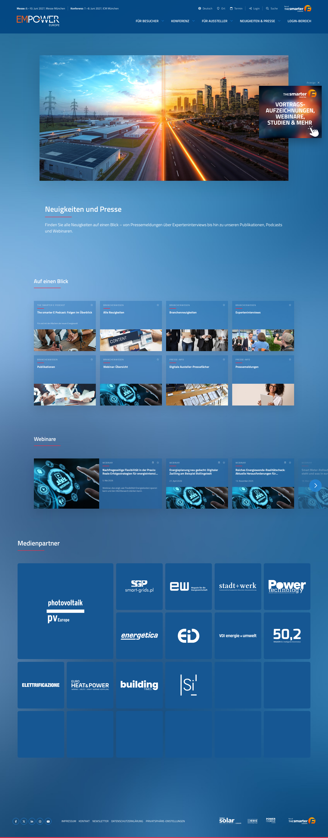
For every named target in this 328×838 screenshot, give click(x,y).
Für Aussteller (214, 20)
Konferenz (180, 20)
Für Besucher (147, 20)
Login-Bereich (299, 20)
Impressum (69, 821)
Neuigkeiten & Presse (257, 20)
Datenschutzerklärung (127, 821)
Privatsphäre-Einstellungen (165, 821)
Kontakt (84, 821)
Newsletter (100, 821)
